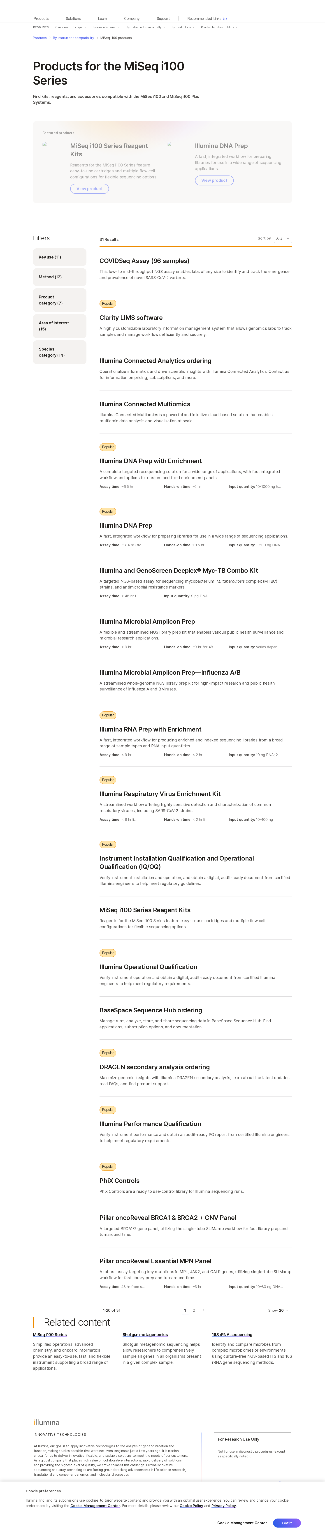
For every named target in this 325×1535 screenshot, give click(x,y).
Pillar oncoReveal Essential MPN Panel (155, 1261)
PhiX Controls (120, 1180)
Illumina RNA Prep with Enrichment (151, 729)
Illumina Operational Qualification (148, 967)
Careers (285, 1482)
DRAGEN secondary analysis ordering (155, 1067)
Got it (287, 1526)
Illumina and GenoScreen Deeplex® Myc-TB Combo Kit (179, 570)
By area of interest (104, 27)
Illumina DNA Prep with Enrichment (151, 461)
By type (78, 27)
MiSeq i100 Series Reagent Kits (145, 910)
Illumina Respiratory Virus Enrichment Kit (160, 794)
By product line (181, 27)
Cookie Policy (191, 1509)
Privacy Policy (223, 1509)
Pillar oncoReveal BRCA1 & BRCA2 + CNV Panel (168, 1217)
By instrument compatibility (144, 27)
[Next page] (203, 1310)
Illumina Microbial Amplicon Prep (147, 621)
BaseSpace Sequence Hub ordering (151, 1010)
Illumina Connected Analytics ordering (155, 361)
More (230, 27)
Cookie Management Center (95, 1509)
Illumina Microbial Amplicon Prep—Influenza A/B (170, 672)
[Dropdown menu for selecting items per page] (283, 1310)
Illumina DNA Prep (126, 525)
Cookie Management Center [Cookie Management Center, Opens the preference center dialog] (242, 1526)
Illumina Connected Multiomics (145, 404)
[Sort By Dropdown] (283, 238)
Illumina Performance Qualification (150, 1123)
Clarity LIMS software (131, 317)
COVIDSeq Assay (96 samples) (144, 260)
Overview (61, 27)
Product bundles (212, 27)
